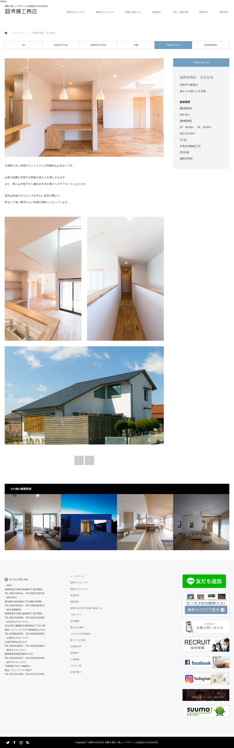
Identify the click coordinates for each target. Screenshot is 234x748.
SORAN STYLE (98, 45)
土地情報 (74, 659)
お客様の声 (75, 646)
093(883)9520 (16, 633)
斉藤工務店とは (133, 12)
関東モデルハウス (105, 12)
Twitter (7, 742)
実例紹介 (156, 12)
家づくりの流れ (78, 640)
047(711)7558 (16, 674)
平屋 (136, 45)
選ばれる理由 (77, 627)
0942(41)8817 (16, 646)
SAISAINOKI (210, 45)
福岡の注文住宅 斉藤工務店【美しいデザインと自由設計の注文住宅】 (123, 742)
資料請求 (223, 12)
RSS (27, 742)
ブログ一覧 (75, 665)
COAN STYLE (61, 45)
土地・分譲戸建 (180, 12)
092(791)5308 (16, 617)
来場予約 (203, 12)
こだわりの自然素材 (80, 633)
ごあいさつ (75, 614)
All (23, 45)
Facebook (14, 742)
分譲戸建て (75, 672)
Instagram (20, 742)
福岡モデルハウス (76, 12)
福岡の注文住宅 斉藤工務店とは (86, 608)
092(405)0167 (16, 658)
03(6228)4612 (16, 605)
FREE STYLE (173, 45)
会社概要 (74, 621)
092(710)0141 (16, 593)
